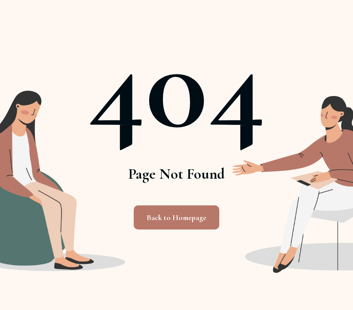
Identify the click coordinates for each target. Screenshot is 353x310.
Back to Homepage (176, 217)
